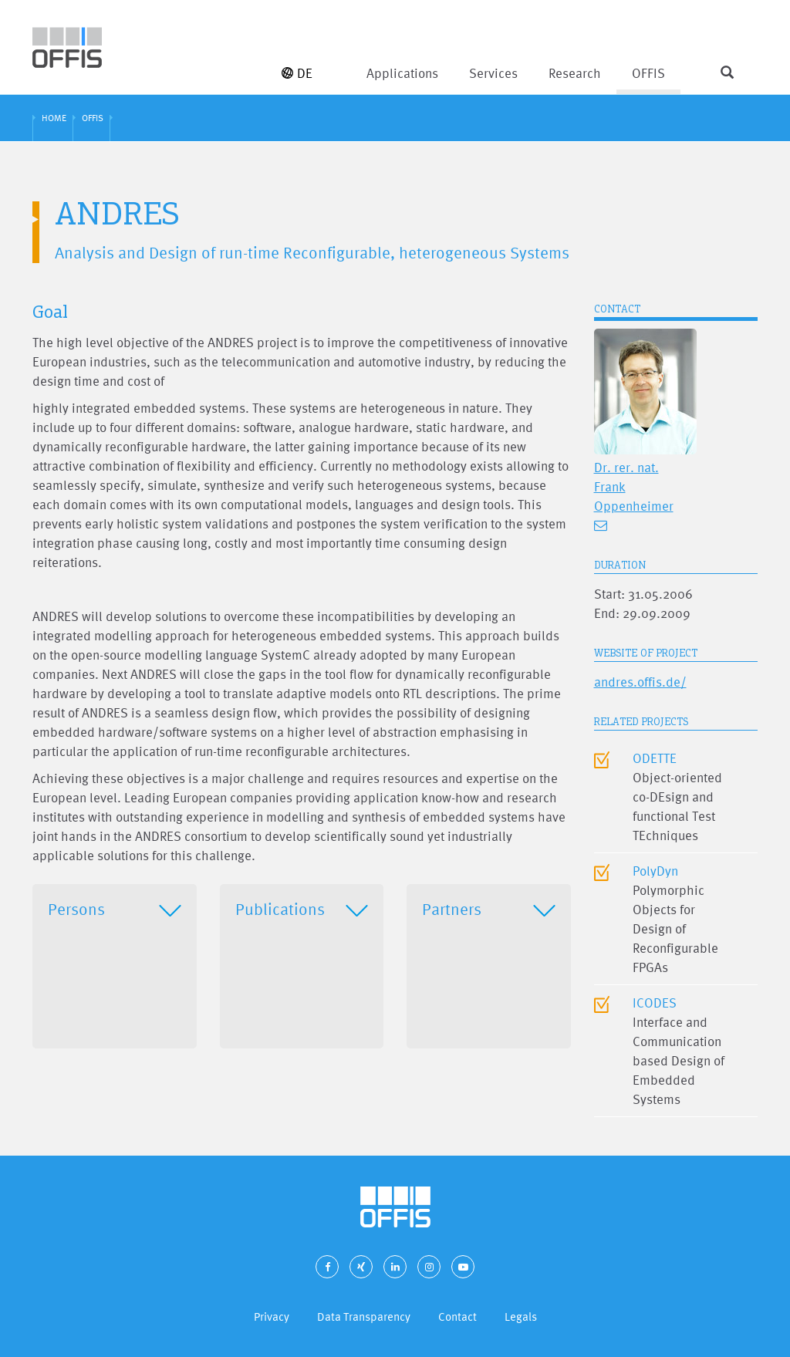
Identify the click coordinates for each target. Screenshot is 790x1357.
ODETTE (655, 758)
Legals (521, 1316)
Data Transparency (363, 1316)
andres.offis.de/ (640, 681)
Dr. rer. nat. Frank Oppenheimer (634, 486)
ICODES (655, 1002)
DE (297, 73)
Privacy (271, 1316)
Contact (457, 1316)
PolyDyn (655, 870)
